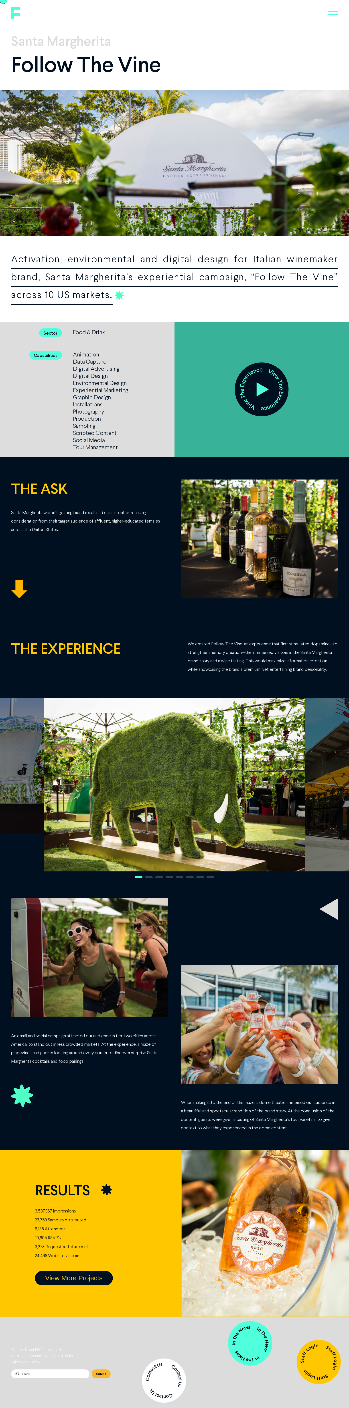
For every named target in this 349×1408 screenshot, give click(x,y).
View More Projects (74, 1278)
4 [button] (169, 877)
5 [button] (179, 877)
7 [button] (200, 877)
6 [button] (190, 877)
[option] (174, 790)
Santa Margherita (61, 41)
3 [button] (159, 877)
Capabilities (45, 355)
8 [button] (210, 877)
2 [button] (149, 877)
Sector (50, 333)
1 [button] (138, 877)
